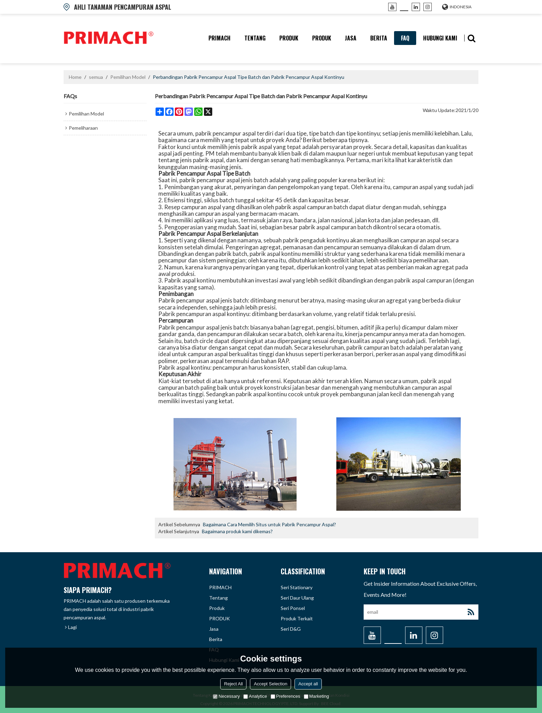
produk (288, 38)
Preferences (285, 696)
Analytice (255, 696)
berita (378, 38)
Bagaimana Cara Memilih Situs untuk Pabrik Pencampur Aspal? (269, 524)
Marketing (316, 696)
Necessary (226, 696)
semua (96, 77)
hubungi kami (440, 38)
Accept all (308, 683)
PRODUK (321, 38)
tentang (254, 38)
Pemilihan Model (128, 77)
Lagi (72, 627)
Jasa (350, 38)
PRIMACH (219, 38)
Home (75, 77)
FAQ (405, 38)
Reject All (233, 683)
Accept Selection (270, 683)
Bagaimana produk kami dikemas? (237, 531)
